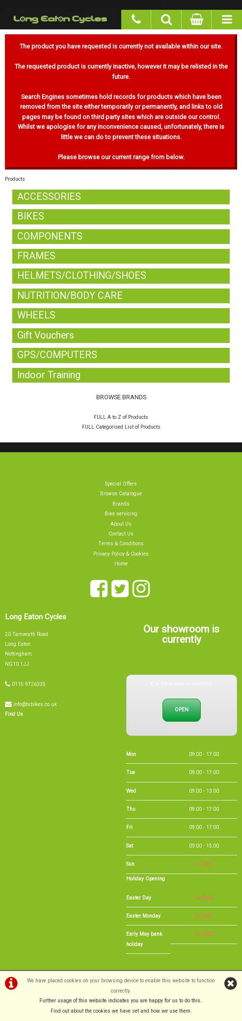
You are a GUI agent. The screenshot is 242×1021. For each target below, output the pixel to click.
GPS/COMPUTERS (57, 355)
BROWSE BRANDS (121, 397)
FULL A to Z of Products (121, 417)
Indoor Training (49, 375)
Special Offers (121, 484)
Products (15, 179)
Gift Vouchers (46, 335)
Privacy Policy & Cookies (121, 554)
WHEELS (36, 315)
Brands (121, 504)
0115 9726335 (29, 684)
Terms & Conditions (121, 543)
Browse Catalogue (121, 493)
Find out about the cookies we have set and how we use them (120, 1011)
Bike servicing (121, 513)
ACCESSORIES (49, 196)
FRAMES (36, 256)
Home (121, 563)
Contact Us (121, 534)
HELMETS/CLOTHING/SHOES (82, 275)
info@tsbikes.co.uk (35, 704)
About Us (121, 524)
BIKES (31, 216)
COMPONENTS (50, 236)
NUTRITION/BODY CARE (70, 295)
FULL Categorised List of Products (121, 427)
